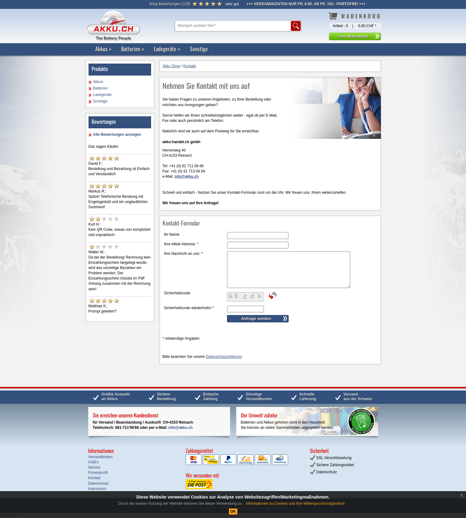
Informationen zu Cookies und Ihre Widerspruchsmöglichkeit (295, 503)
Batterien (132, 49)
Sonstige (199, 49)
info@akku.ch (180, 427)
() (169, 4)
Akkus (103, 49)
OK (233, 511)
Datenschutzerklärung (224, 356)
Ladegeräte (167, 49)
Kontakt (190, 66)
